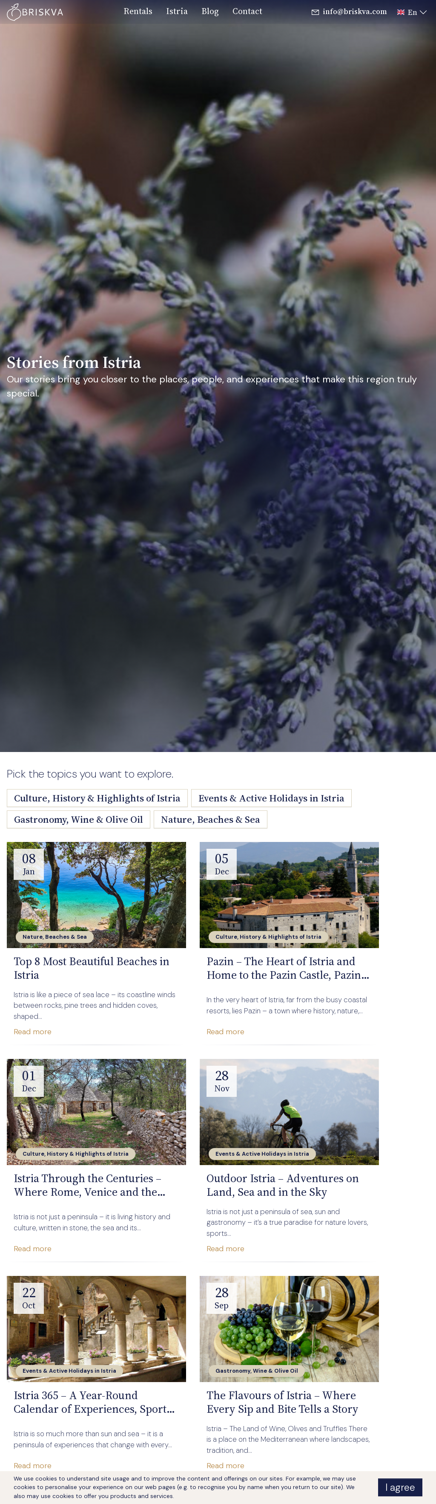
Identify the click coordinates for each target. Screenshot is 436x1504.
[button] (409, 12)
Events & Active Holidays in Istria (271, 798)
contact (247, 11)
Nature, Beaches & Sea (210, 819)
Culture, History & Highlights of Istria (97, 798)
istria (177, 11)
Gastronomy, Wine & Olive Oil (78, 819)
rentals (137, 11)
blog (210, 11)
